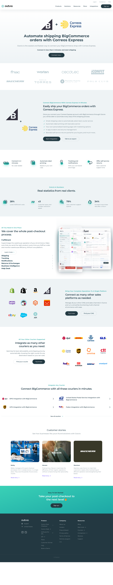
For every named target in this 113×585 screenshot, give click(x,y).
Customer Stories (46, 566)
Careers (61, 550)
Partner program (64, 562)
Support (80, 562)
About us (62, 547)
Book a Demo (45, 571)
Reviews (80, 559)
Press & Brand (63, 553)
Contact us (102, 2)
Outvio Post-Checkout (47, 548)
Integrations (94, 6)
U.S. (60, 565)
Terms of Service (64, 559)
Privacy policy (63, 556)
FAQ (109, 2)
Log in (94, 2)
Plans (85, 6)
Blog (79, 547)
